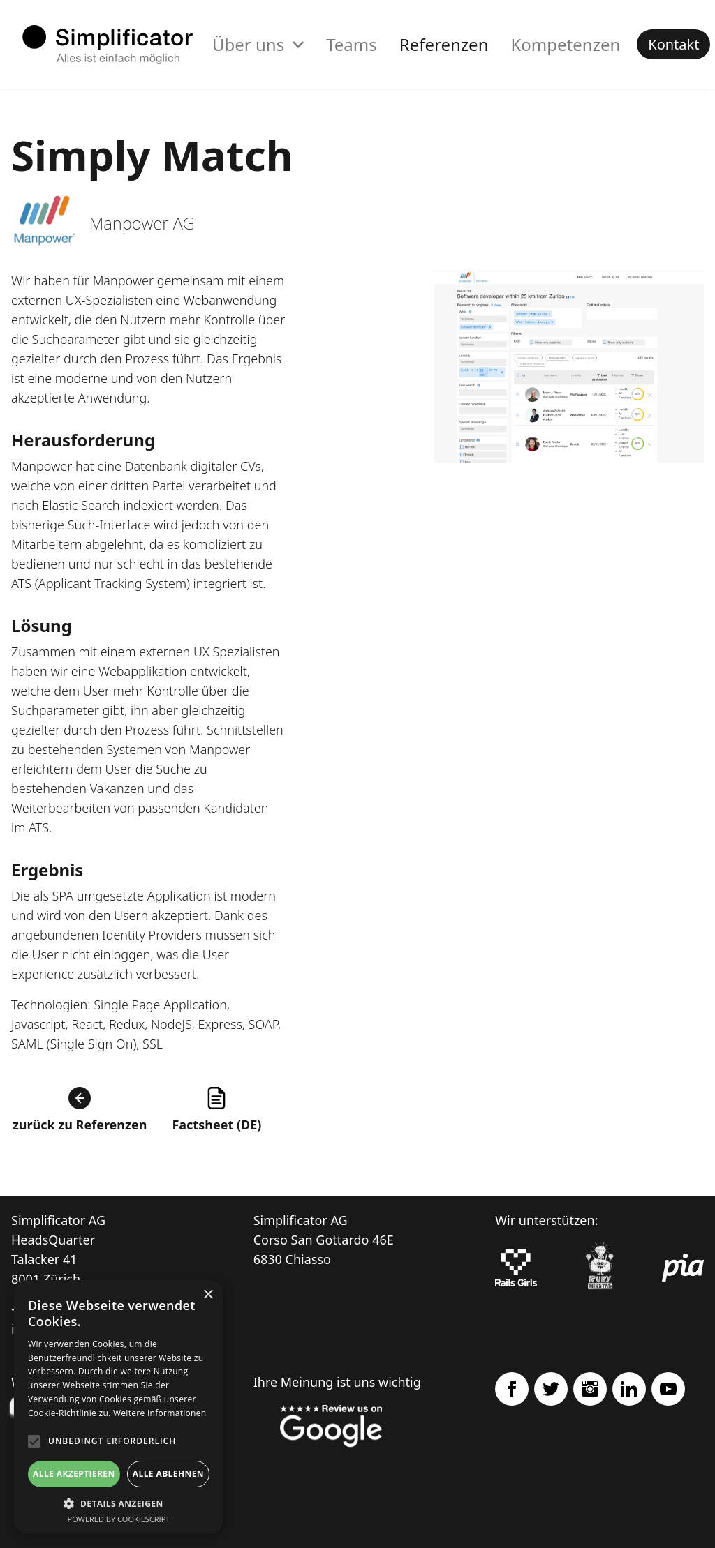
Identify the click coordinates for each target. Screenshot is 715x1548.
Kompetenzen (565, 44)
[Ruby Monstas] (600, 1268)
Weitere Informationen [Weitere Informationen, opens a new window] (160, 1413)
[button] (118, 1503)
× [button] (207, 1295)
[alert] (118, 1407)
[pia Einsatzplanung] (683, 1268)
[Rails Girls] (516, 1267)
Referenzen (444, 44)
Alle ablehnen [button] (168, 1474)
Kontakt (673, 44)
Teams (351, 44)
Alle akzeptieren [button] (74, 1474)
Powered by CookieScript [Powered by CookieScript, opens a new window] (119, 1519)
